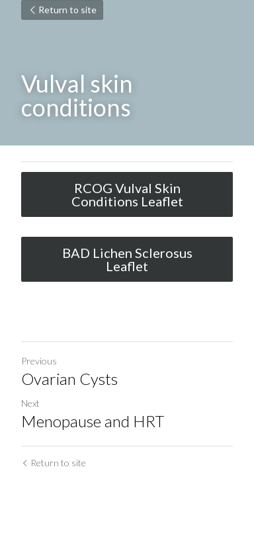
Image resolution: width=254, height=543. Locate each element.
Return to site (62, 9)
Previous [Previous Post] (39, 360)
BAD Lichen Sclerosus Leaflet (127, 259)
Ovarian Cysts (69, 378)
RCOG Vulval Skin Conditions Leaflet (127, 194)
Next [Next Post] (30, 403)
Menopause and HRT (92, 421)
